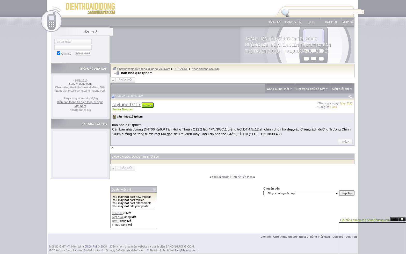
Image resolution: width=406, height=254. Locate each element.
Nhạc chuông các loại (205, 68)
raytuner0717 (126, 104)
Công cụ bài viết (278, 88)
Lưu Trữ (337, 236)
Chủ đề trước (220, 176)
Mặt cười (118, 217)
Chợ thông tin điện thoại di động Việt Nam (143, 68)
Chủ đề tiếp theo (241, 176)
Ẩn (394, 219)
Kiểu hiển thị (340, 88)
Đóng (402, 219)
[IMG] (115, 220)
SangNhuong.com (80, 83)
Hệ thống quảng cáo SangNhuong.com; (365, 219)
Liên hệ (266, 236)
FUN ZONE (181, 68)
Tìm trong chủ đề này (310, 88)
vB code (117, 213)
